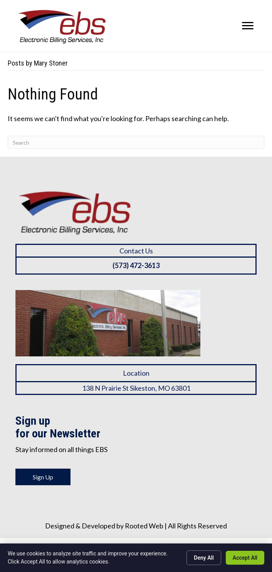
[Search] (136, 142)
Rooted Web (144, 525)
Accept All (245, 558)
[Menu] (248, 25)
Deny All (204, 558)
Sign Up (43, 477)
